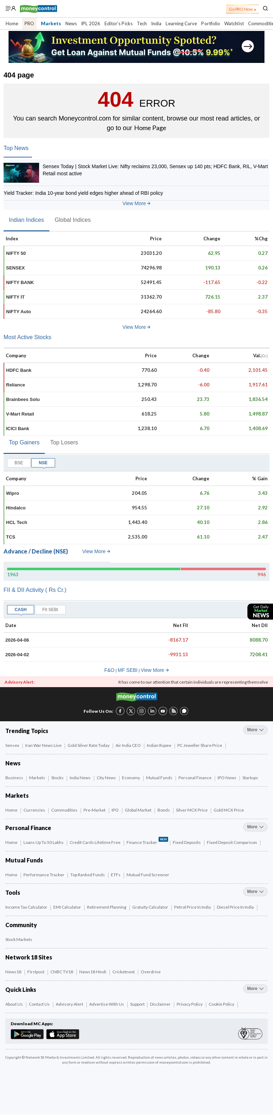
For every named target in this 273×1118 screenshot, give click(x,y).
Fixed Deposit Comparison (232, 842)
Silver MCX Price (192, 810)
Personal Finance (195, 777)
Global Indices (73, 220)
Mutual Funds (159, 777)
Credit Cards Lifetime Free (95, 842)
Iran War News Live (43, 745)
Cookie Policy (222, 1004)
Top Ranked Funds (88, 874)
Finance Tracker (147, 841)
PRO (29, 23)
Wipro (12, 493)
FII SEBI (50, 609)
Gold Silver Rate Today (89, 745)
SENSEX (15, 268)
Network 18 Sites (28, 957)
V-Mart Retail (20, 414)
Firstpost (36, 971)
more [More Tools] (255, 891)
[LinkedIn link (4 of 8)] (152, 710)
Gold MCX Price (229, 810)
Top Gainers (24, 442)
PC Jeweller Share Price (200, 745)
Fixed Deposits (187, 842)
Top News (16, 148)
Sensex (12, 745)
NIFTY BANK (20, 282)
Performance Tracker (44, 874)
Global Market (138, 810)
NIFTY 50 (16, 253)
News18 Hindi (93, 971)
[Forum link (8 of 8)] (184, 713)
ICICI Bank (17, 428)
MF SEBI (128, 670)
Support (137, 1004)
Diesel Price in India (236, 907)
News (71, 23)
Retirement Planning (107, 907)
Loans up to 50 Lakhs (43, 842)
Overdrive (151, 971)
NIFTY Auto (18, 311)
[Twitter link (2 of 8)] (130, 710)
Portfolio (210, 23)
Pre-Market (95, 810)
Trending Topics (26, 730)
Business (14, 777)
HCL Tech (16, 522)
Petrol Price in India (193, 907)
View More (137, 203)
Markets (51, 23)
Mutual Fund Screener (148, 874)
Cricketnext (123, 971)
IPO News (227, 777)
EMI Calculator (67, 907)
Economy (131, 777)
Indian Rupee (159, 745)
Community (21, 924)
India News (80, 777)
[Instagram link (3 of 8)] (141, 710)
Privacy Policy (190, 1004)
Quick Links (20, 989)
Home (12, 23)
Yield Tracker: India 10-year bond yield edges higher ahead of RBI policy (83, 193)
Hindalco (16, 507)
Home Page (150, 128)
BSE (19, 462)
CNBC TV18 (62, 971)
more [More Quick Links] (255, 988)
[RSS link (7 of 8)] (173, 713)
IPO (115, 810)
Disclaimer (160, 1004)
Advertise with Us (107, 1004)
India (156, 23)
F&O (109, 670)
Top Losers (64, 442)
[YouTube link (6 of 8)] (162, 710)
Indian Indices (26, 220)
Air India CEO (128, 745)
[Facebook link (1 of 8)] (120, 710)
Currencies (34, 810)
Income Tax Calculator (26, 907)
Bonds (164, 810)
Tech (142, 23)
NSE (43, 462)
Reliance (15, 384)
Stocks (57, 777)
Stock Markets (19, 939)
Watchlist (234, 23)
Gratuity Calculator (150, 907)
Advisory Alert (70, 1004)
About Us (14, 1004)
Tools (12, 892)
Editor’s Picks (119, 23)
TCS (10, 537)
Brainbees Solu (23, 399)
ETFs (116, 874)
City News (107, 777)
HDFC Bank (19, 370)
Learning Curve (181, 23)
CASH (21, 609)
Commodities (64, 810)
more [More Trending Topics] (255, 729)
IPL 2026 (90, 23)
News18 (13, 971)
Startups (250, 777)
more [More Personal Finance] (255, 826)
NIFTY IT (15, 297)
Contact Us (39, 1004)
